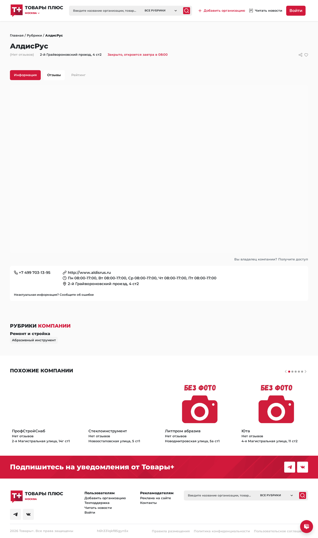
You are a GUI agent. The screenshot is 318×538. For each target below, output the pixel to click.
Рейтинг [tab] (78, 75)
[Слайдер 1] (292, 372)
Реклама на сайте (155, 498)
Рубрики (34, 35)
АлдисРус (54, 35)
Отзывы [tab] (54, 75)
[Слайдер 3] (299, 372)
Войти (295, 10)
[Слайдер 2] (296, 372)
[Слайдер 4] (302, 372)
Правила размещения (171, 531)
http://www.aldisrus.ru (89, 272)
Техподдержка (97, 503)
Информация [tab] (25, 75)
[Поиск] (186, 10)
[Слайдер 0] (289, 372)
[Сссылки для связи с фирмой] (300, 55)
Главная (17, 35)
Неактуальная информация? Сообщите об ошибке (54, 294)
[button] (44, 13)
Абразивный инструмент (34, 340)
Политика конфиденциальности (222, 531)
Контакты (148, 503)
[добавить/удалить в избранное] (306, 55)
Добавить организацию (105, 498)
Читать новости (98, 508)
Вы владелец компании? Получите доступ (271, 259)
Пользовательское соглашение (281, 531)
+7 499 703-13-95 (34, 272)
